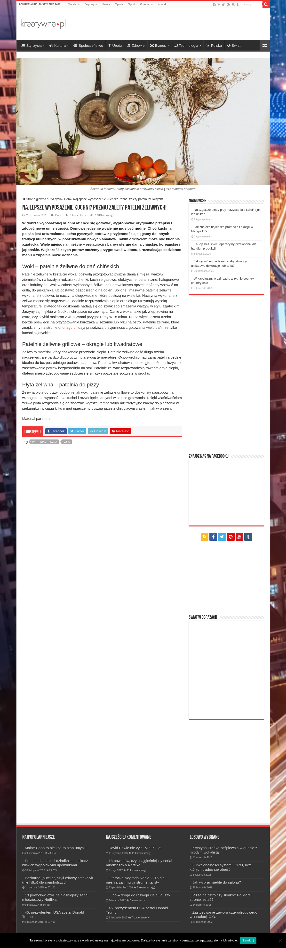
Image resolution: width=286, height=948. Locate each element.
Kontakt (162, 4)
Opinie (119, 4)
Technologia (186, 45)
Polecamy (146, 4)
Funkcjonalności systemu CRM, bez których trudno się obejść (220, 867)
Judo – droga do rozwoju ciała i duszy (139, 895)
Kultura (57, 45)
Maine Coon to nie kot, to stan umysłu (56, 848)
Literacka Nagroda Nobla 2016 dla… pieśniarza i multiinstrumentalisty (137, 880)
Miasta (72, 4)
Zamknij (248, 940)
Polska (214, 45)
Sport (131, 4)
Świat (234, 45)
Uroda (115, 45)
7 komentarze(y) (140, 917)
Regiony (89, 4)
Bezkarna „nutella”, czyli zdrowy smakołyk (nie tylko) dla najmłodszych (57, 880)
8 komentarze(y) (146, 887)
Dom (67, 199)
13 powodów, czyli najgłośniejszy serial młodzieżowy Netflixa (55, 897)
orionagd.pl (66, 327)
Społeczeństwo (88, 45)
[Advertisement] (178, 24)
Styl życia (31, 45)
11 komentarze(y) (141, 853)
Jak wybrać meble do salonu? (216, 882)
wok (67, 441)
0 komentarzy (78, 215)
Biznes (158, 45)
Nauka (106, 4)
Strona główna (34, 199)
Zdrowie (135, 45)
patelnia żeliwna (44, 441)
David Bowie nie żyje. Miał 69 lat (135, 848)
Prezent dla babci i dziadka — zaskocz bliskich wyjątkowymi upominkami (55, 863)
